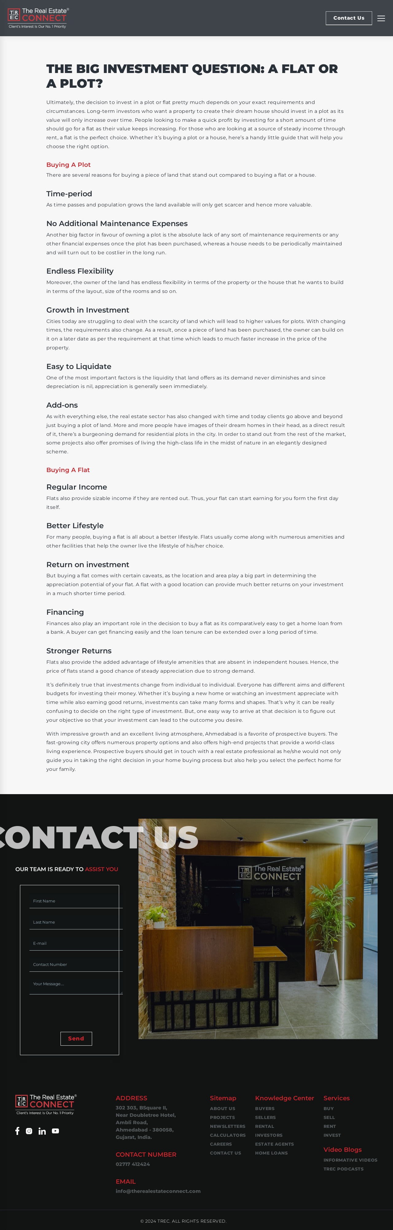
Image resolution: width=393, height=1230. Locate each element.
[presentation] (76, 1014)
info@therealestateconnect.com (158, 1191)
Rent (330, 1126)
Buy (329, 1108)
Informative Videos (351, 1160)
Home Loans (271, 1153)
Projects (222, 1117)
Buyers (264, 1108)
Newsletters (228, 1126)
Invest (332, 1135)
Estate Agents (274, 1144)
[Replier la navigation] (381, 18)
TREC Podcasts (344, 1169)
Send (76, 1038)
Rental (264, 1126)
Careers (221, 1144)
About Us (222, 1108)
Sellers (265, 1117)
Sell (329, 1117)
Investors (269, 1135)
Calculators (228, 1135)
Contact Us (348, 18)
